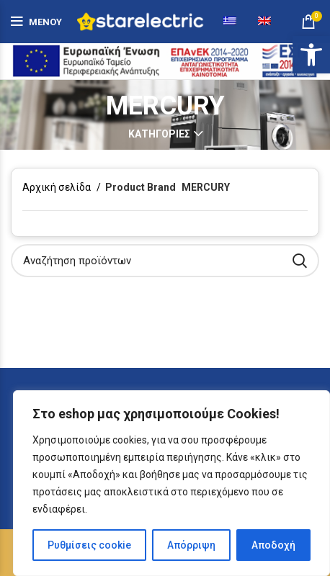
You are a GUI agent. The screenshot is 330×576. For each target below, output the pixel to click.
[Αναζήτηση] (165, 260)
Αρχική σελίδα (57, 187)
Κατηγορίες (159, 134)
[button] (311, 54)
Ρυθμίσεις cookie (89, 545)
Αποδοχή (273, 545)
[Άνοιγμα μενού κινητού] (36, 21)
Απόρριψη (191, 545)
